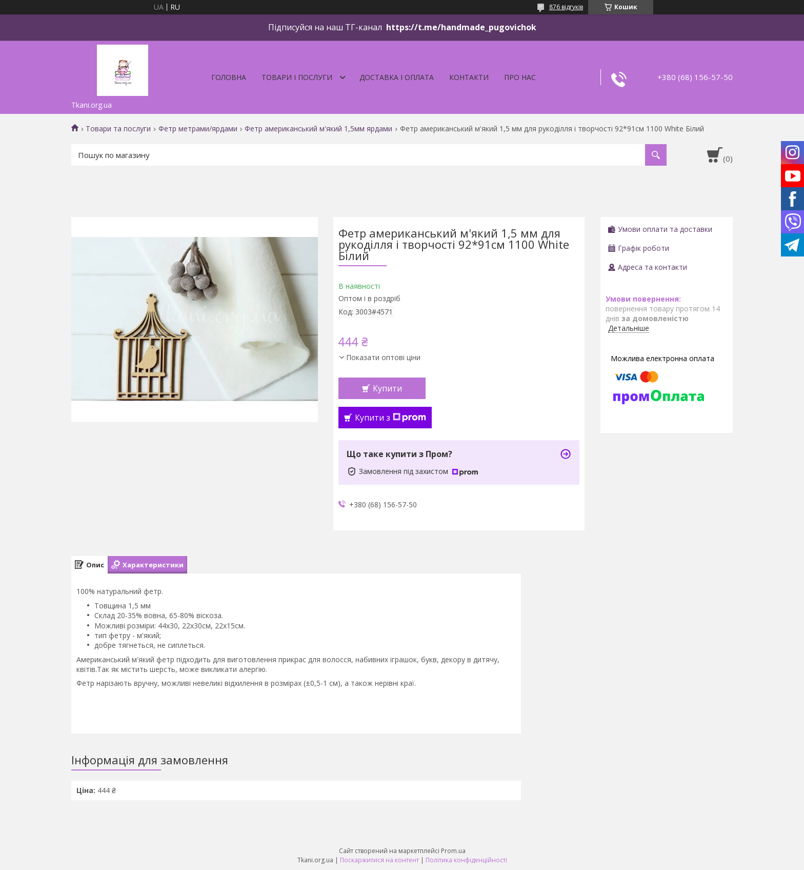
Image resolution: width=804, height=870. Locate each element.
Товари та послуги (118, 128)
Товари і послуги (297, 77)
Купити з (390, 417)
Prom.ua (453, 850)
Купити (387, 388)
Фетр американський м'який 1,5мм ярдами (318, 128)
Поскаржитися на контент (379, 860)
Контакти (469, 77)
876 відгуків (566, 7)
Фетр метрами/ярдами (197, 128)
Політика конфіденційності (466, 860)
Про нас (520, 77)
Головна (228, 77)
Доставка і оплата (396, 77)
